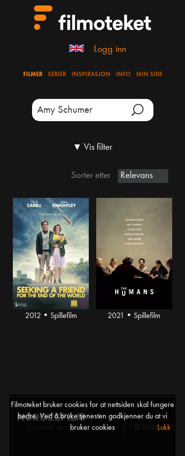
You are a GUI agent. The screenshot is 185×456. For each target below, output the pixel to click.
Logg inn (110, 49)
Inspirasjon (91, 75)
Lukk (164, 428)
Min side (149, 75)
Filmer (32, 75)
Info (123, 75)
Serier (57, 75)
